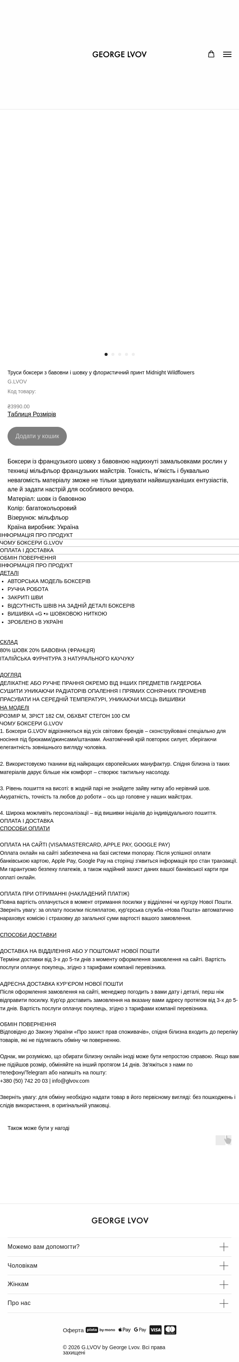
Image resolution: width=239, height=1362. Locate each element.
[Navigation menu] (227, 54)
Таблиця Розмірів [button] (32, 414)
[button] (211, 54)
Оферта (73, 1330)
